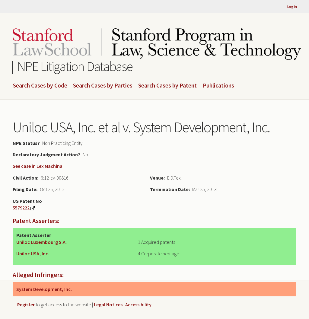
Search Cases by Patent (167, 85)
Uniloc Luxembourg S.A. (41, 242)
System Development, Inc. (44, 289)
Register (26, 304)
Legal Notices (108, 304)
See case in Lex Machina (37, 166)
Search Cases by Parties (102, 85)
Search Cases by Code (40, 85)
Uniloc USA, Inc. (32, 253)
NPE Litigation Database (75, 66)
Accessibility (138, 304)
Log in (292, 6)
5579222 (21, 208)
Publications (218, 85)
